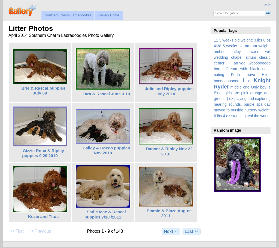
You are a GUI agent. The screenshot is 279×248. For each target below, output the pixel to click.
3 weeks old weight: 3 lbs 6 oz (245, 40)
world (265, 116)
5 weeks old (233, 46)
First (16, 231)
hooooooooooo (226, 81)
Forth (235, 74)
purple (249, 104)
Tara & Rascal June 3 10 (106, 93)
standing (238, 116)
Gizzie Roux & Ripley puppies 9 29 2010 (43, 153)
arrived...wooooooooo (252, 63)
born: (218, 69)
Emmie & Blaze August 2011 (169, 213)
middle (236, 87)
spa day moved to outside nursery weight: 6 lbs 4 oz (242, 110)
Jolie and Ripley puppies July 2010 (169, 91)
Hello (266, 74)
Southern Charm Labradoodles (68, 15)
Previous (40, 231)
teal (250, 116)
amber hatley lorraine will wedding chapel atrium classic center (242, 57)
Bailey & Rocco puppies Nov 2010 (106, 150)
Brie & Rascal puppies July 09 (43, 91)
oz (231, 98)
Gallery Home (108, 15)
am (247, 46)
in (248, 81)
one (246, 87)
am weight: (261, 46)
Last (192, 231)
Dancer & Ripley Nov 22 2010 (169, 151)
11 (216, 40)
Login (267, 4)
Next (171, 231)
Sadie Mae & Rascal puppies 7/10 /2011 (105, 214)
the (256, 116)
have (251, 74)
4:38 (217, 46)
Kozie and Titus (43, 216)
